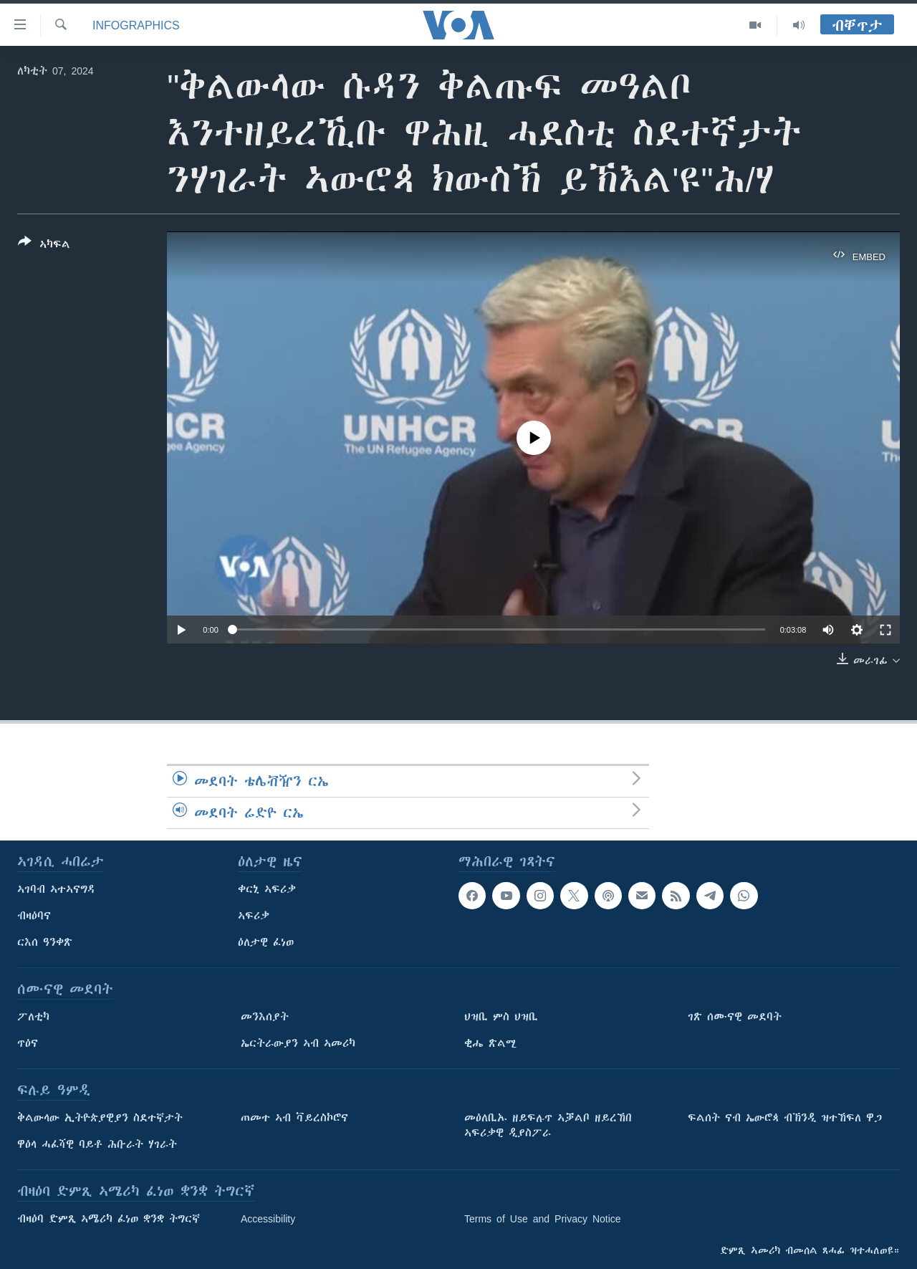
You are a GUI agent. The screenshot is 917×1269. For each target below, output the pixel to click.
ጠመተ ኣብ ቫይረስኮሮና (294, 1117)
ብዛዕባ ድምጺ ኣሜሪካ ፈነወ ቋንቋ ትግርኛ (108, 1218)
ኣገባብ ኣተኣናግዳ (56, 889)
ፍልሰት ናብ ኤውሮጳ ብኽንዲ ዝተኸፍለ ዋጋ (785, 1117)
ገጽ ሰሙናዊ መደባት (735, 1016)
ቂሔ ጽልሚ (490, 1043)
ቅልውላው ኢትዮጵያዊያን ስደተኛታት (100, 1117)
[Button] (44, 245)
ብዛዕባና (34, 915)
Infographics (136, 25)
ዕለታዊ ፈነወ (266, 942)
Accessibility (268, 1218)
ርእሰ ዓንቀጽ (44, 942)
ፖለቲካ (33, 1016)
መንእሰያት (265, 1016)
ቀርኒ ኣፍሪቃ (267, 889)
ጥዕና (27, 1043)
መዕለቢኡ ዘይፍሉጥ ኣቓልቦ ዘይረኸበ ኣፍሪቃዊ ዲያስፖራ (548, 1125)
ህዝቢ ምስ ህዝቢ (501, 1016)
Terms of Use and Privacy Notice (542, 1218)
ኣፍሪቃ (253, 915)
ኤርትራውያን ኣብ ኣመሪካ (298, 1043)
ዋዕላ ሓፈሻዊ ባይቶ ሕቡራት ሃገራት (97, 1144)
